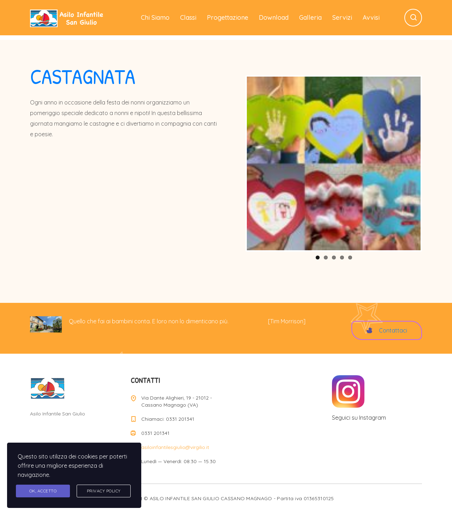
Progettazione (227, 17)
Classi (188, 17)
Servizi (342, 17)
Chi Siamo (155, 17)
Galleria (310, 17)
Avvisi (371, 17)
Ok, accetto (43, 490)
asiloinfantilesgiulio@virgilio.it (175, 447)
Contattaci (387, 330)
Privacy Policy (104, 490)
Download (274, 17)
